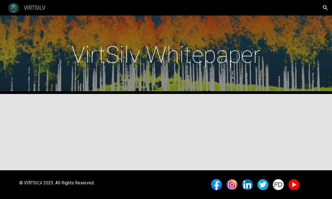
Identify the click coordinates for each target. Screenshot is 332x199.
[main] (166, 55)
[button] (325, 7)
